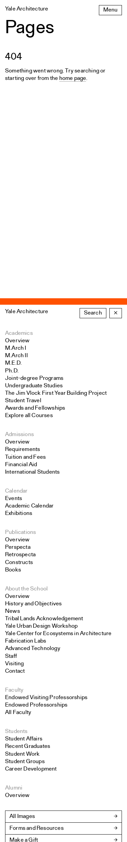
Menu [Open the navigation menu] (110, 10)
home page (72, 78)
